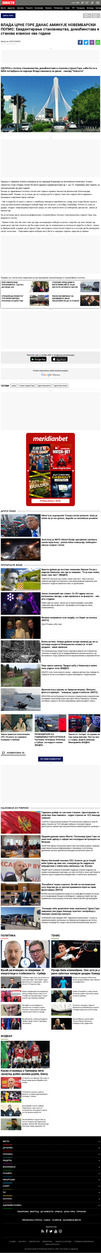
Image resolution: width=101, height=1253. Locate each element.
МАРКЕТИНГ (47, 1242)
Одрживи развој (51, 1205)
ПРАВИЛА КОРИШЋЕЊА (84, 1242)
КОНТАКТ (22, 1242)
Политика (8, 935)
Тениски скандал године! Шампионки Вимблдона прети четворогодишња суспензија (86, 1007)
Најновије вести (72, 1220)
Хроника (20, 8)
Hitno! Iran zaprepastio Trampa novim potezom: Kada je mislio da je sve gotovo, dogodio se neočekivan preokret (69, 517)
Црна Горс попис (60, 386)
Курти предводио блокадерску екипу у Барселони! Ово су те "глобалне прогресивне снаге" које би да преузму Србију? (35, 994)
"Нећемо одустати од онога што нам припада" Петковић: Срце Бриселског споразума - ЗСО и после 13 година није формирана (35, 981)
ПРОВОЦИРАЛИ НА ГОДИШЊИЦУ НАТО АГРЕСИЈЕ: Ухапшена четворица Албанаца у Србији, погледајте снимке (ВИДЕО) (50, 739)
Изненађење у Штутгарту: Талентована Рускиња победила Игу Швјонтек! (83, 1021)
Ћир (77, 3)
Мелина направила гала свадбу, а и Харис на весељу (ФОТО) (69, 619)
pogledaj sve (50, 500)
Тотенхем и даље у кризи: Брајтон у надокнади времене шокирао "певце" (35, 1094)
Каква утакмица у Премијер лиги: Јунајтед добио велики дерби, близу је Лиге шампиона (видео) (24, 1074)
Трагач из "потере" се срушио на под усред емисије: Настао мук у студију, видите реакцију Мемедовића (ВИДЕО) (84, 738)
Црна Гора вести (44, 386)
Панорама (81, 8)
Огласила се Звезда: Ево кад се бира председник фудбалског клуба (35, 1080)
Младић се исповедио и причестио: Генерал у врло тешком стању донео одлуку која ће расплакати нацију (34, 1008)
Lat (73, 3)
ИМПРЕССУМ (34, 1242)
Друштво (11, 8)
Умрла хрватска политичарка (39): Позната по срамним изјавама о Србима (15, 737)
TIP (73, 8)
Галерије (56, 1220)
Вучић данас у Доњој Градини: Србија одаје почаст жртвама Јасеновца (35, 1021)
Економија (39, 8)
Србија (58, 1211)
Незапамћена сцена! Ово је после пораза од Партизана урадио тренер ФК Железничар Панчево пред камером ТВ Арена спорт (35, 1122)
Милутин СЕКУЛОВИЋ (11, 41)
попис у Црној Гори (27, 386)
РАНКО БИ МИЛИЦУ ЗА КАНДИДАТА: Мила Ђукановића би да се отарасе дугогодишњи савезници (65, 299)
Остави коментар (50, 759)
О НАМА (12, 1242)
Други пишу (8, 511)
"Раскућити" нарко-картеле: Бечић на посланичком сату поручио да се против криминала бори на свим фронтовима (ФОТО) (68, 887)
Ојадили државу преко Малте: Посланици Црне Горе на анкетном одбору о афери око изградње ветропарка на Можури (70, 839)
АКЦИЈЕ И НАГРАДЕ (63, 1242)
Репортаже (58, 8)
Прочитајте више (12, 565)
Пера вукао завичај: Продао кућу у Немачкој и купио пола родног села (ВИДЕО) (69, 667)
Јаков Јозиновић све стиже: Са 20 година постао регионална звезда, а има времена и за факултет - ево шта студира (70, 596)
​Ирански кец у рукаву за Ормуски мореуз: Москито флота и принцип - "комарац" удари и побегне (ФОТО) (69, 691)
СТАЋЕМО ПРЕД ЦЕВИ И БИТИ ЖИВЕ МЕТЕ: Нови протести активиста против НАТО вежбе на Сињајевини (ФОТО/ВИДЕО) (65, 287)
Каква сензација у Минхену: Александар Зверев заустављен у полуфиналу (86, 980)
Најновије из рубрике (15, 808)
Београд (90, 8)
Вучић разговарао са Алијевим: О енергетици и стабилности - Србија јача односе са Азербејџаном (23, 973)
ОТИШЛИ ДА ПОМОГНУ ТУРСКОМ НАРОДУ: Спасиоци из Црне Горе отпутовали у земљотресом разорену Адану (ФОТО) (14, 300)
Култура (51, 1199)
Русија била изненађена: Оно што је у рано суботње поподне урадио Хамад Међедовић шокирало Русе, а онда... (75, 973)
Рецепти (29, 8)
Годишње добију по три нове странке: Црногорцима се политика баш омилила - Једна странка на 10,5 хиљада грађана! (70, 815)
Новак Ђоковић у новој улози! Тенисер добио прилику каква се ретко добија (85, 993)
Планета (48, 8)
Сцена (47, 1220)
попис (14, 386)
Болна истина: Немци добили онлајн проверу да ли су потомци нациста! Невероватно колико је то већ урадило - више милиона (69, 644)
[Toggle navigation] (97, 2)
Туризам (81, 1211)
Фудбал (6, 1036)
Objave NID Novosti (52, 1244)
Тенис (55, 935)
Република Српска (32, 1220)
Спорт (67, 8)
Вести (3, 8)
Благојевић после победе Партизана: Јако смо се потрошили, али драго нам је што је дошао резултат (34, 1109)
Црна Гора (8, 15)
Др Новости (46, 1211)
